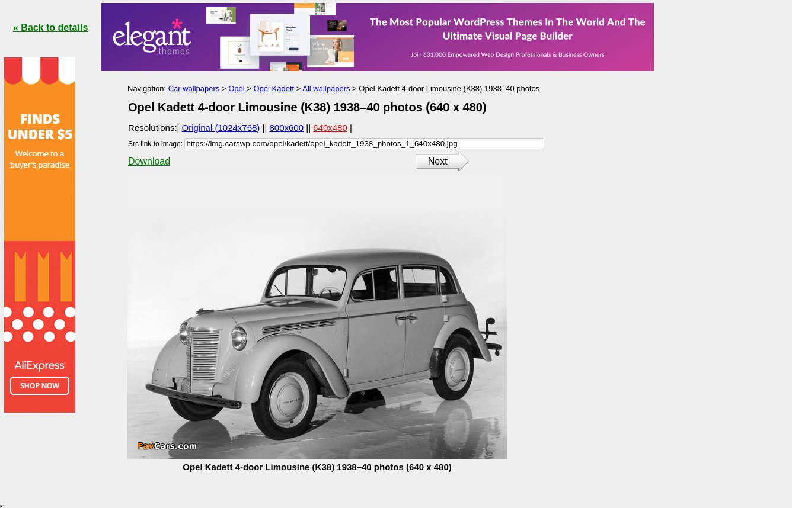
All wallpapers (326, 88)
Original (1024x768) (221, 128)
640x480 (330, 128)
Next (438, 161)
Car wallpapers (194, 88)
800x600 (287, 128)
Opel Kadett (272, 88)
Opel (236, 88)
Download (149, 161)
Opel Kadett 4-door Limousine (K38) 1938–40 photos (449, 88)
